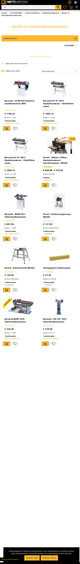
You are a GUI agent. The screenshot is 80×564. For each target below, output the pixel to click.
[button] (40, 45)
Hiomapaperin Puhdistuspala (56, 268)
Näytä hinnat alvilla (12, 71)
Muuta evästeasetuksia (10, 559)
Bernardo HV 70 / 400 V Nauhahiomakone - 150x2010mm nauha (20, 160)
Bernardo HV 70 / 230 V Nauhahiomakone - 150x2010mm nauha (58, 104)
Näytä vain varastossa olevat (16, 63)
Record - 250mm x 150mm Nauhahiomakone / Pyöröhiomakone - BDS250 (55, 160)
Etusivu (4, 13)
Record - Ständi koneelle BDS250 (19, 268)
